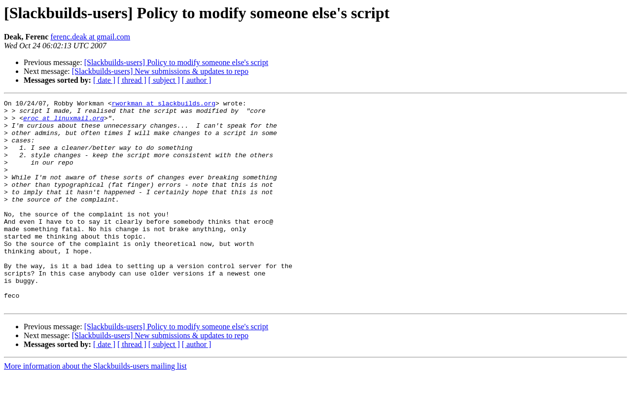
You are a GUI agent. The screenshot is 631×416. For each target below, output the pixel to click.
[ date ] (104, 80)
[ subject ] (164, 80)
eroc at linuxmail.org (63, 122)
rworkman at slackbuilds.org (163, 104)
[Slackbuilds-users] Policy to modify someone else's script (176, 62)
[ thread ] (131, 80)
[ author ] (196, 80)
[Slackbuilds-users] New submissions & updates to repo (160, 71)
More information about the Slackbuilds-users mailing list (95, 407)
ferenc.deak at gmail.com (90, 37)
